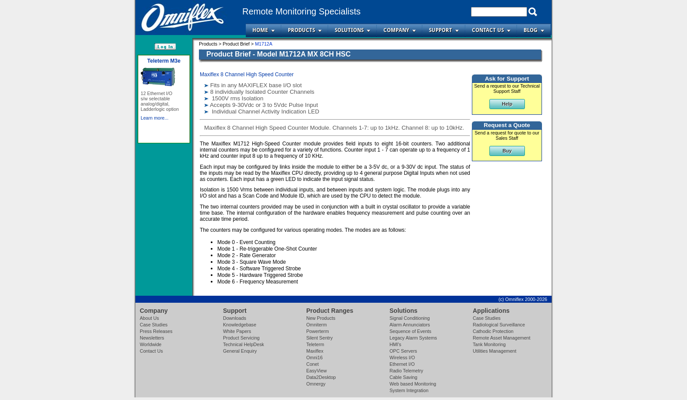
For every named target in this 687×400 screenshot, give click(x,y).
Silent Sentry (319, 337)
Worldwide (151, 344)
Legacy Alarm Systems (413, 337)
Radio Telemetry (406, 370)
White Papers (237, 331)
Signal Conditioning (410, 318)
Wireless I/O (402, 357)
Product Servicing (241, 337)
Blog (531, 30)
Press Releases (156, 331)
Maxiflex (314, 351)
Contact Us (488, 30)
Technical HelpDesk (243, 344)
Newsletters (152, 337)
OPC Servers (403, 351)
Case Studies (153, 324)
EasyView (316, 370)
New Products (320, 318)
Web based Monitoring (413, 383)
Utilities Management (495, 351)
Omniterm (316, 324)
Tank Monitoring (489, 344)
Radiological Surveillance (499, 324)
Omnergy (316, 383)
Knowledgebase (239, 324)
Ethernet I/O (402, 364)
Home (260, 30)
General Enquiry (240, 351)
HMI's (395, 344)
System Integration (409, 390)
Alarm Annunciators (410, 324)
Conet (312, 364)
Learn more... (154, 117)
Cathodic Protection (493, 331)
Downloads (234, 318)
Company (396, 30)
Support (440, 30)
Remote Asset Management (502, 337)
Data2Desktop (321, 377)
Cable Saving (403, 377)
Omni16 (314, 357)
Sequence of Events (410, 331)
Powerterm (317, 331)
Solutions (349, 30)
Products (301, 30)
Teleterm (315, 344)
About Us (149, 318)
